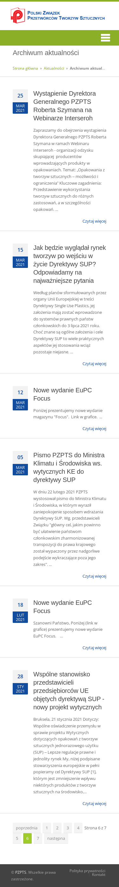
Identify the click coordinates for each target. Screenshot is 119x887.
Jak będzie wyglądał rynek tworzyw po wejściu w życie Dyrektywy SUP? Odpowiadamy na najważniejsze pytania (69, 264)
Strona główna (25, 68)
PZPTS (20, 872)
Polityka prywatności (87, 870)
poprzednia (26, 828)
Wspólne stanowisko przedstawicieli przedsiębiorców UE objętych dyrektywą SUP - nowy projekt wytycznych (68, 691)
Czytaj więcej (94, 221)
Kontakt (98, 874)
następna (56, 838)
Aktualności (54, 68)
